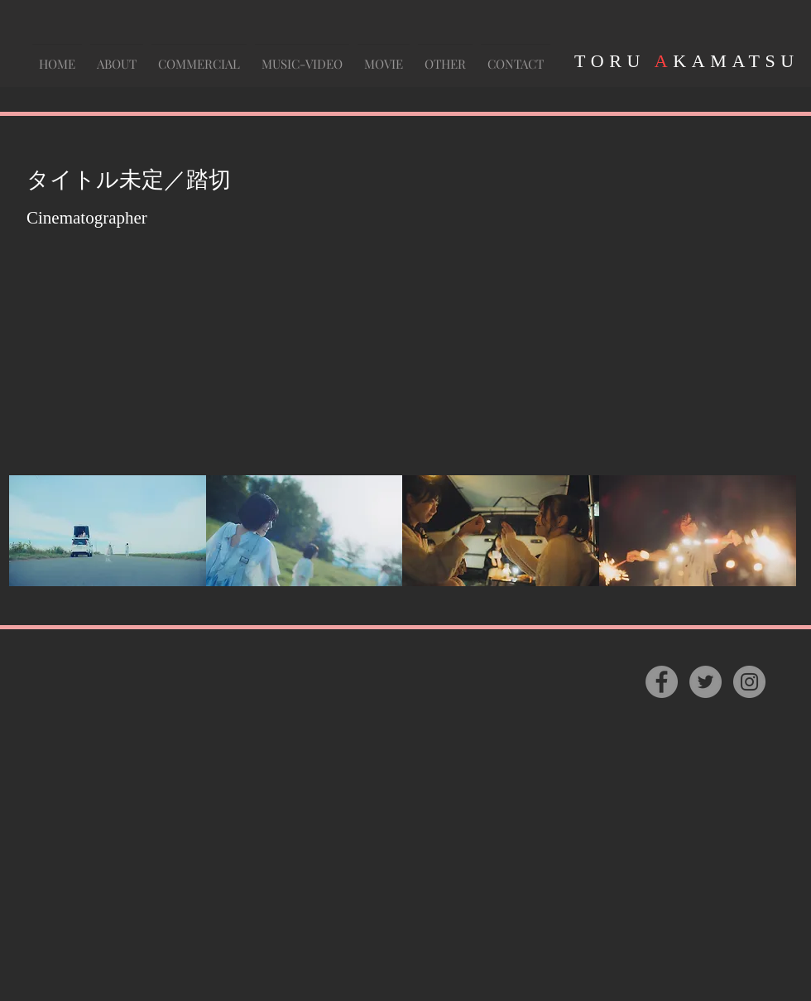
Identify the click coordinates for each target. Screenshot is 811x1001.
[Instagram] (749, 682)
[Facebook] (661, 682)
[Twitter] (705, 682)
